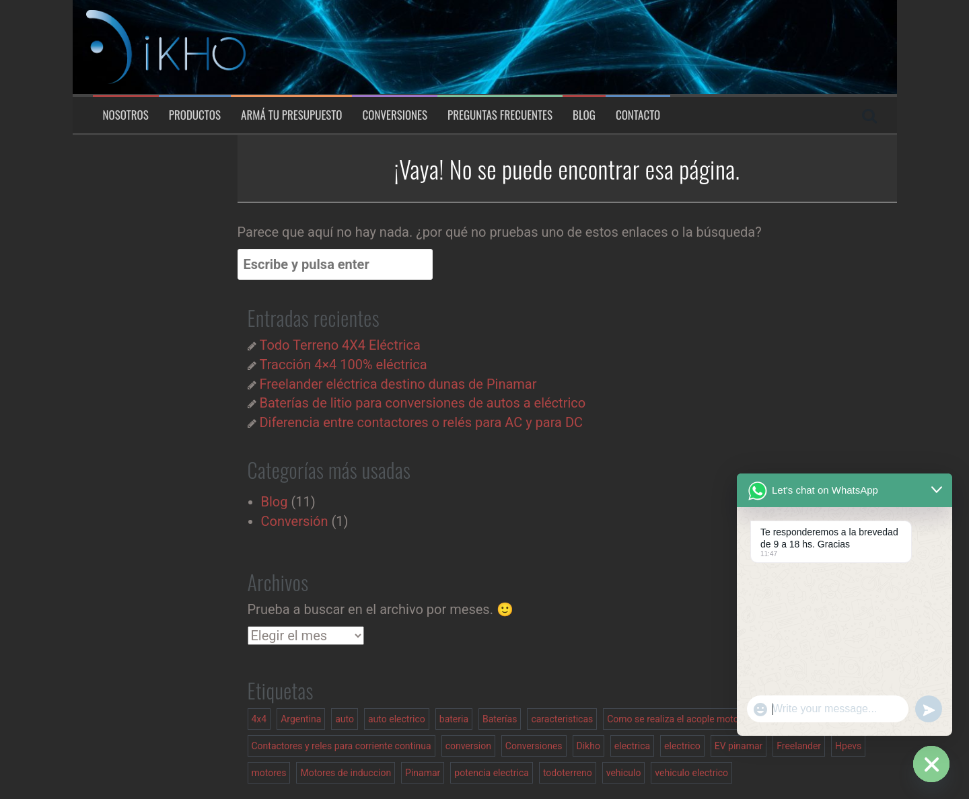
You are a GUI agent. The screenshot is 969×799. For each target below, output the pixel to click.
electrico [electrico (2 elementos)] (682, 745)
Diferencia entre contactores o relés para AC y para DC (421, 422)
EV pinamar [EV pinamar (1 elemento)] (739, 745)
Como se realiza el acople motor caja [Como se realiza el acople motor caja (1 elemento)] (684, 719)
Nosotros (126, 115)
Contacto (638, 115)
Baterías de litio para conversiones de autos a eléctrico (422, 403)
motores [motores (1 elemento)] (269, 772)
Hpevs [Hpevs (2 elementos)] (848, 745)
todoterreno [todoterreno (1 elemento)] (567, 772)
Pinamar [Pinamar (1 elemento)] (422, 772)
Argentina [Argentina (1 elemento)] (301, 719)
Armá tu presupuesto (291, 115)
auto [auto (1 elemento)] (344, 719)
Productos (195, 115)
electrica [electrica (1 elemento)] (632, 745)
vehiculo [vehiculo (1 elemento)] (623, 772)
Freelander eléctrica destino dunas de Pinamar (397, 384)
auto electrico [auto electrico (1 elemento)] (396, 719)
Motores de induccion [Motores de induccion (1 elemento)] (345, 772)
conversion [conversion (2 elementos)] (468, 745)
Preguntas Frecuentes (499, 115)
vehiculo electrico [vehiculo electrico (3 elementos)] (691, 772)
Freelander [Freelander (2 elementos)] (799, 745)
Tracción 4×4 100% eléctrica (343, 364)
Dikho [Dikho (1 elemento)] (588, 745)
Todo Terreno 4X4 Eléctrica (339, 345)
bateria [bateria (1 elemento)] (453, 719)
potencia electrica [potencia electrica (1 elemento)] (491, 772)
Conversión (294, 521)
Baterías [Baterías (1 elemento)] (499, 719)
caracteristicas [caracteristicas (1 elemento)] (562, 719)
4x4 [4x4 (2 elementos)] (259, 719)
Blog (584, 115)
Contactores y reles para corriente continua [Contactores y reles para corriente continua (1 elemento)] (341, 745)
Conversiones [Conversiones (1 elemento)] (534, 745)
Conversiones (394, 115)
